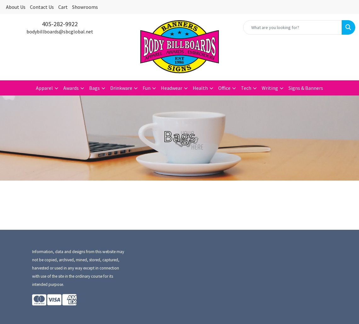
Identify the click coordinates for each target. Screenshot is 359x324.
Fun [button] (147, 88)
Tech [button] (246, 88)
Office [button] (224, 88)
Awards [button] (71, 88)
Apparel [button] (44, 88)
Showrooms (85, 7)
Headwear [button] (171, 88)
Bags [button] (94, 88)
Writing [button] (270, 88)
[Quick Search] (292, 27)
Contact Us (42, 7)
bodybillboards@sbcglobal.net (59, 31)
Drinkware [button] (121, 88)
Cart (63, 7)
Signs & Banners (305, 88)
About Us (16, 7)
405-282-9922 (60, 24)
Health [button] (200, 88)
